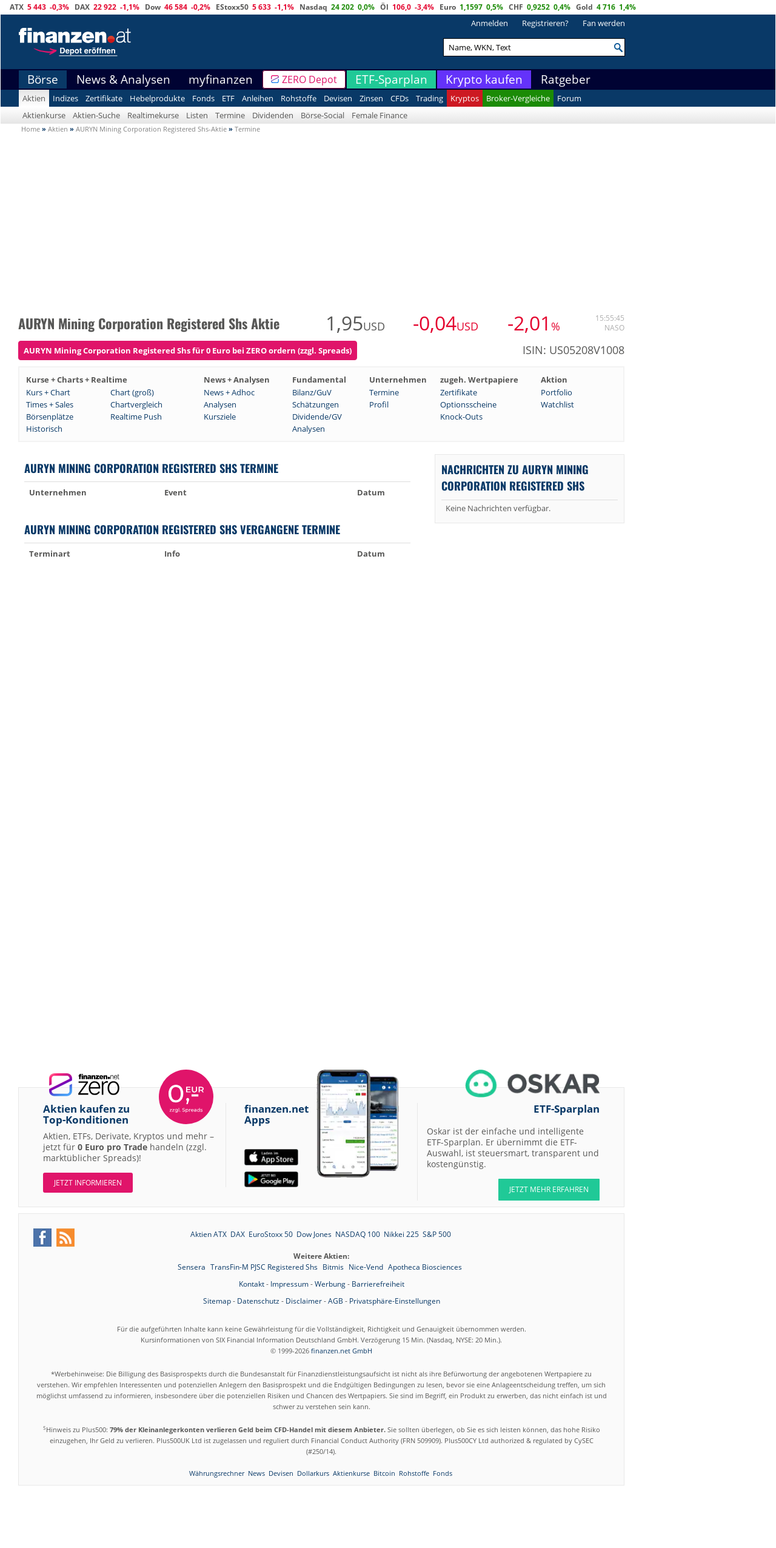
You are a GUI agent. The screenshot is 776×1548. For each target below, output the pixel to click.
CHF (516, 7)
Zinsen (371, 98)
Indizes (65, 98)
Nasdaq (313, 7)
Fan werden (604, 23)
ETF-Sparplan (391, 79)
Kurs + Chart (48, 392)
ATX (17, 7)
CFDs (399, 98)
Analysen (220, 404)
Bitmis (334, 1267)
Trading (429, 98)
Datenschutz (258, 1301)
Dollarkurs (313, 1473)
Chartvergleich (136, 404)
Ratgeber (565, 79)
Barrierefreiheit (378, 1284)
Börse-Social (322, 115)
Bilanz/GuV (312, 392)
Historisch (44, 428)
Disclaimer (304, 1301)
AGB (335, 1301)
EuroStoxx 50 (271, 1234)
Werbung (330, 1284)
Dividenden (272, 115)
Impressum (289, 1284)
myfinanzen (221, 79)
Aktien (33, 98)
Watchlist (557, 404)
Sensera (192, 1267)
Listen (197, 115)
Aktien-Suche (96, 115)
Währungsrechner (216, 1473)
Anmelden (489, 23)
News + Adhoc (229, 392)
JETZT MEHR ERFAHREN (549, 1189)
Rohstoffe (298, 98)
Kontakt (251, 1284)
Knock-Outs (461, 416)
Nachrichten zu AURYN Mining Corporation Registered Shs (515, 477)
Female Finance (379, 115)
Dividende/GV (317, 416)
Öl (384, 7)
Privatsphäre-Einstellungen (394, 1301)
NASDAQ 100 (357, 1234)
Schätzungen (315, 404)
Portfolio (556, 392)
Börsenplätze (49, 416)
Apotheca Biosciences (425, 1267)
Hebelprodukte (157, 98)
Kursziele (220, 416)
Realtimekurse (153, 115)
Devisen (338, 98)
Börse (42, 79)
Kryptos (464, 98)
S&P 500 (437, 1234)
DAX (82, 7)
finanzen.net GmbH (341, 1350)
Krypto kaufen (484, 79)
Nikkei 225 (401, 1234)
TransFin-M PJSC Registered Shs (264, 1267)
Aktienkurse (43, 115)
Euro (448, 7)
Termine (230, 115)
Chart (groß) (132, 392)
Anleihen (257, 98)
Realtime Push (136, 416)
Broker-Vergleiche (518, 98)
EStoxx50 (232, 7)
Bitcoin (384, 1473)
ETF (228, 98)
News (256, 1473)
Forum (569, 98)
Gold (584, 7)
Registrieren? (545, 23)
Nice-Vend (367, 1267)
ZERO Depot (309, 79)
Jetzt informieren (88, 1183)
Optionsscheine (468, 404)
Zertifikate (103, 98)
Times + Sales (49, 404)
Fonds (203, 98)
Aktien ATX (208, 1234)
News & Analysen (123, 79)
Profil (379, 404)
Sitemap (217, 1301)
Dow (153, 7)
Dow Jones (314, 1234)
